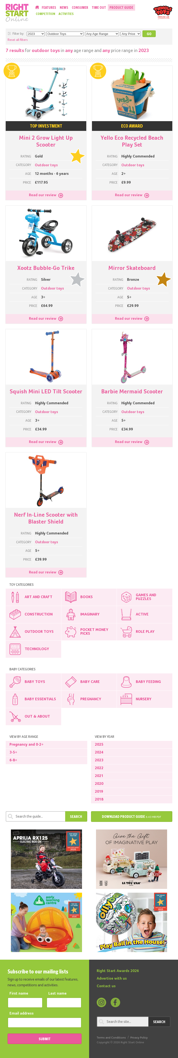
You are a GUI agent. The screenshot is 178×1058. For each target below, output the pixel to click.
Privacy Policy (139, 1037)
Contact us (106, 986)
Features (49, 7)
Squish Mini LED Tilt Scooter (46, 392)
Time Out (99, 7)
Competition (45, 14)
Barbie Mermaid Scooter (132, 392)
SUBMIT (44, 1039)
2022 (99, 768)
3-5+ (13, 752)
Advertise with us (112, 979)
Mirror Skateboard (132, 268)
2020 (99, 784)
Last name (57, 994)
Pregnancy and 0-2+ (26, 745)
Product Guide (121, 7)
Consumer (80, 7)
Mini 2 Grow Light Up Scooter (46, 141)
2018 (99, 799)
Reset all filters (18, 40)
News (64, 7)
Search (76, 816)
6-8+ (13, 760)
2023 (99, 760)
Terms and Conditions (111, 1037)
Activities (66, 14)
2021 (99, 776)
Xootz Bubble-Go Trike (45, 268)
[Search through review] (35, 816)
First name (18, 994)
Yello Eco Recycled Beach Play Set (132, 141)
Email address (21, 1013)
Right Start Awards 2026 (118, 971)
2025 (99, 745)
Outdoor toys (46, 165)
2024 (99, 752)
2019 (99, 792)
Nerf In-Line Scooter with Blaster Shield (46, 518)
